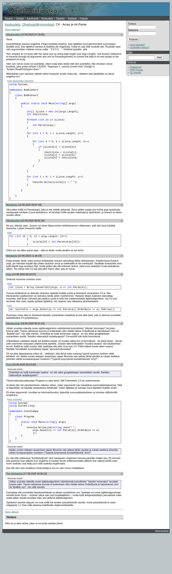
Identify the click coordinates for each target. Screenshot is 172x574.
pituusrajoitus (18, 81)
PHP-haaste (136, 70)
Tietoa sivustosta (162, 569)
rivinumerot (28, 81)
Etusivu (9, 18)
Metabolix (11, 230)
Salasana (133, 30)
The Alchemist (14, 512)
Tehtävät (72, 18)
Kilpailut (60, 18)
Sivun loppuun (12, 29)
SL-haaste (135, 72)
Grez (9, 302)
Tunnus (132, 23)
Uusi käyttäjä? (137, 45)
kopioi (9, 81)
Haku (130, 52)
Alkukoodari (13, 34)
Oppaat (20, 18)
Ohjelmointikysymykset (38, 24)
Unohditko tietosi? (139, 47)
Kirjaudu (133, 39)
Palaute (84, 18)
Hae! (159, 57)
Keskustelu (47, 18)
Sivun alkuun (12, 550)
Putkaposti (135, 67)
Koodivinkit (32, 18)
